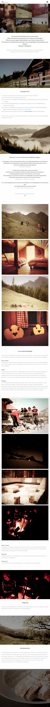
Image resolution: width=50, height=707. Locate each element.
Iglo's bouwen (28, 111)
